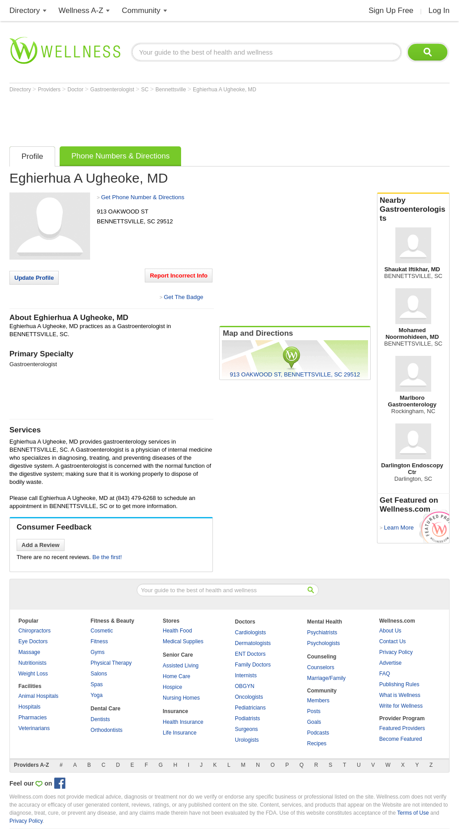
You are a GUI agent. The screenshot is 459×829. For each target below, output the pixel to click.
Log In (439, 10)
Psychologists (323, 643)
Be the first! (107, 557)
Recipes (316, 743)
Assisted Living (181, 665)
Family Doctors (253, 665)
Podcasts (318, 733)
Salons (99, 674)
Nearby (413, 209)
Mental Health (324, 622)
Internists (246, 675)
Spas (97, 684)
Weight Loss (33, 674)
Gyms (97, 652)
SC (145, 89)
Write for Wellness (401, 706)
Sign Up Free (390, 10)
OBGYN (244, 686)
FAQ (384, 674)
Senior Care (178, 655)
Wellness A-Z (81, 10)
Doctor (76, 89)
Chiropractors (34, 631)
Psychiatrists (322, 632)
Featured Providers (402, 728)
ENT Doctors (250, 654)
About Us (390, 631)
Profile (32, 156)
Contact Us (392, 641)
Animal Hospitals (38, 696)
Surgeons (246, 729)
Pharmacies (32, 717)
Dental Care (106, 708)
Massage (29, 652)
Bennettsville (171, 89)
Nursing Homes (181, 698)
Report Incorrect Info (179, 275)
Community (141, 10)
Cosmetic (102, 631)
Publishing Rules (399, 684)
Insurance (175, 711)
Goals (314, 722)
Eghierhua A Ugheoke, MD (224, 89)
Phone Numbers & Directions (120, 156)
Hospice (172, 687)
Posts (313, 711)
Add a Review (41, 545)
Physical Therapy (111, 663)
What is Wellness (399, 695)
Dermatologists (253, 643)
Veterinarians (34, 728)
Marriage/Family (326, 678)
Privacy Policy (396, 652)
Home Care (176, 676)
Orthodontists (106, 730)
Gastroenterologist (112, 89)
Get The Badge (183, 297)
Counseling (321, 657)
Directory (24, 10)
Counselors (320, 667)
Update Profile (34, 277)
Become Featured (400, 739)
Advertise (390, 663)
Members (318, 700)
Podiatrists (247, 718)
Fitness (99, 641)
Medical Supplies (183, 641)
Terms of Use (413, 813)
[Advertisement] (172, 117)
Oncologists (249, 697)
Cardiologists (250, 632)
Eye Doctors (33, 641)
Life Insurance (179, 733)
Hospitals (29, 707)
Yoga (97, 695)
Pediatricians (250, 708)
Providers (50, 89)
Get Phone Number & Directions (142, 197)
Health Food (177, 631)
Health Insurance (183, 722)
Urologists (247, 740)
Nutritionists (32, 663)
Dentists (100, 719)
